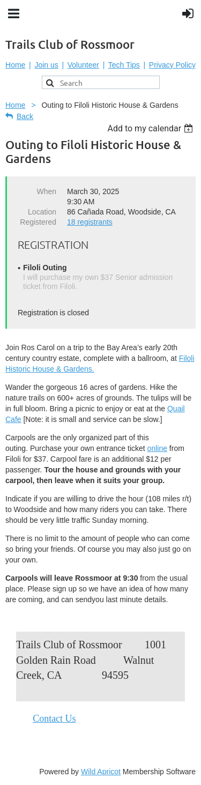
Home (15, 65)
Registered (38, 222)
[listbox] (151, 128)
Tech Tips (124, 65)
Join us (46, 65)
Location (42, 212)
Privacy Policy (172, 65)
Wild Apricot (101, 771)
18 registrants (90, 222)
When (46, 191)
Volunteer (83, 65)
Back (25, 116)
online (157, 448)
